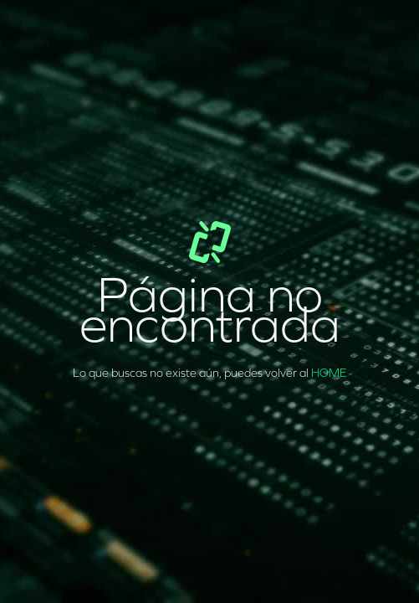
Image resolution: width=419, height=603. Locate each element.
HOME (329, 373)
